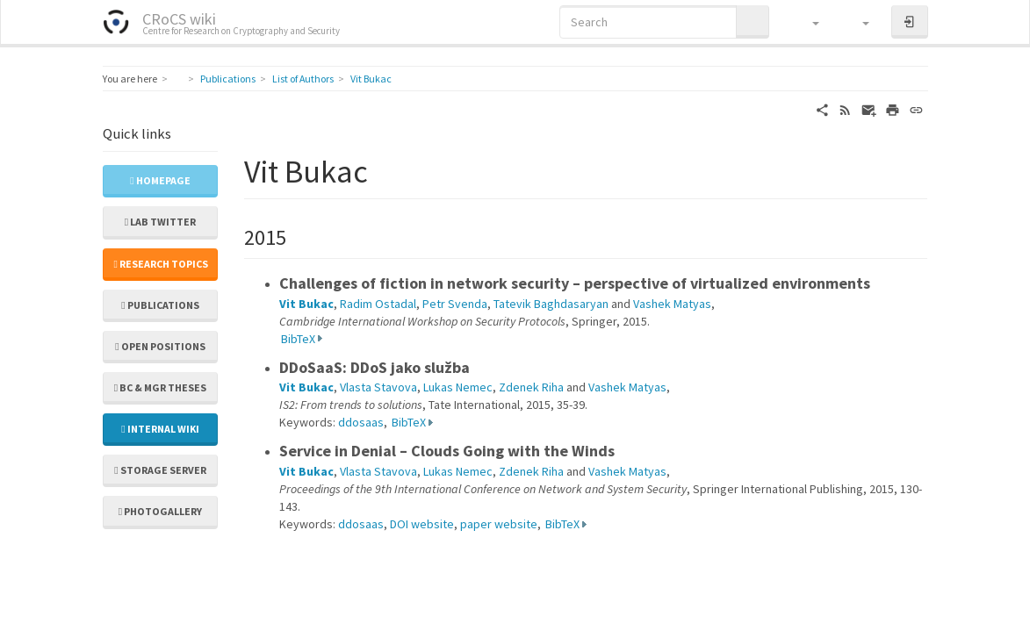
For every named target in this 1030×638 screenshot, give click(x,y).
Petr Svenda (454, 304)
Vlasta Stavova (378, 387)
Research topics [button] (161, 263)
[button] (807, 22)
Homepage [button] (160, 180)
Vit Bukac (371, 78)
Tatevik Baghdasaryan (551, 304)
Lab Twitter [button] (160, 221)
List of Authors (303, 78)
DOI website (422, 524)
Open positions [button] (160, 346)
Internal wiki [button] (159, 428)
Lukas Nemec (458, 387)
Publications (228, 78)
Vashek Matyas (672, 304)
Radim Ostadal (378, 304)
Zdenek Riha (531, 387)
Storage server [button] (159, 470)
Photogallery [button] (160, 511)
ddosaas (361, 422)
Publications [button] (159, 305)
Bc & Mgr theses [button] (160, 387)
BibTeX (298, 339)
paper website (498, 524)
